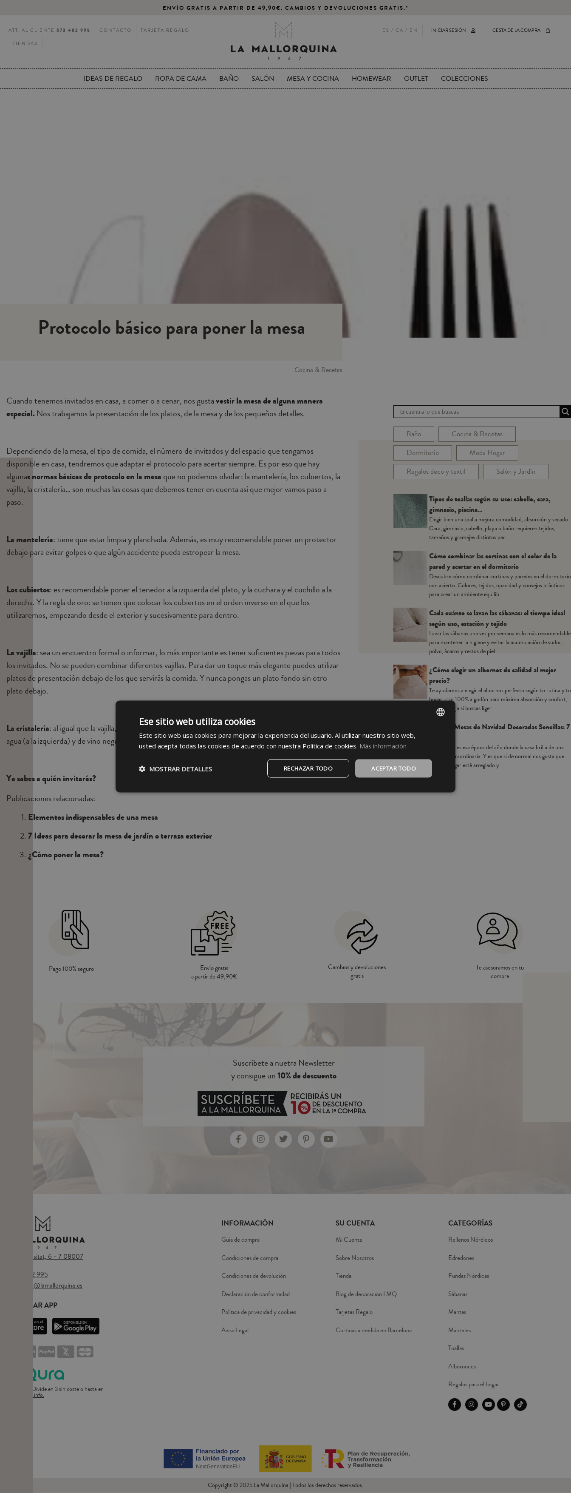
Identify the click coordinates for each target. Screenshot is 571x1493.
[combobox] (440, 711)
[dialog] (285, 746)
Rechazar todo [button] (303, 768)
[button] (175, 768)
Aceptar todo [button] (392, 768)
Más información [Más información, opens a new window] (383, 745)
